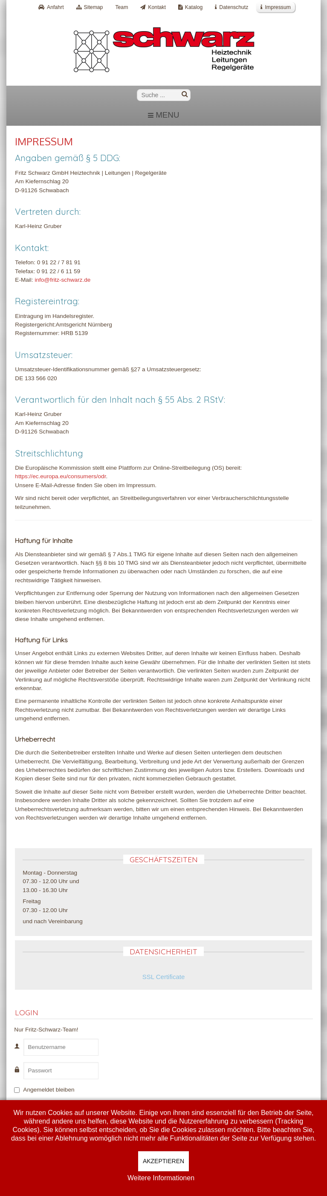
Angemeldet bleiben (48, 1089)
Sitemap (93, 7)
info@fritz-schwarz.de (62, 280)
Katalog (194, 7)
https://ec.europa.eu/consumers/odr (60, 476)
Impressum (278, 7)
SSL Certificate (163, 976)
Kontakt (157, 7)
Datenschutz (233, 7)
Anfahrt (55, 7)
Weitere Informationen (160, 1178)
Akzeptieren (163, 1161)
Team (121, 7)
